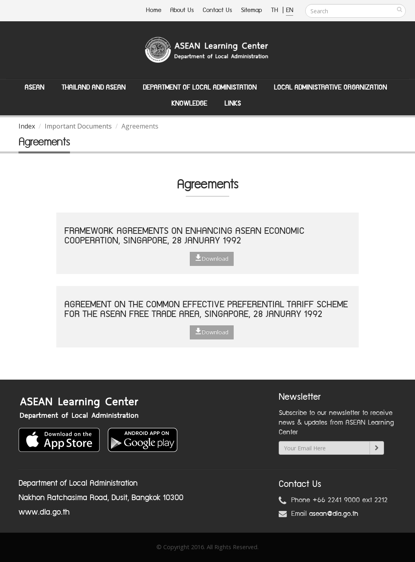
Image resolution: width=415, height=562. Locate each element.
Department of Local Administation (200, 87)
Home (153, 10)
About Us (182, 10)
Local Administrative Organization (330, 87)
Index (26, 126)
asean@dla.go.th (333, 514)
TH (275, 10)
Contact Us (217, 10)
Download (211, 258)
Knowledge (189, 103)
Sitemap (251, 10)
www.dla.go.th (44, 512)
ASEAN (34, 87)
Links (232, 103)
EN (289, 10)
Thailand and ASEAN (93, 87)
